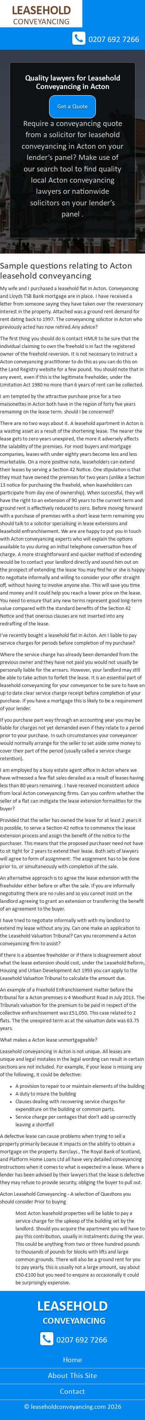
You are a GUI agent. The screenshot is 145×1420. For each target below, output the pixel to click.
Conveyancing (41, 16)
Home (72, 1360)
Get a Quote (72, 107)
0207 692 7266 (114, 39)
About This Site (72, 1376)
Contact (72, 1392)
